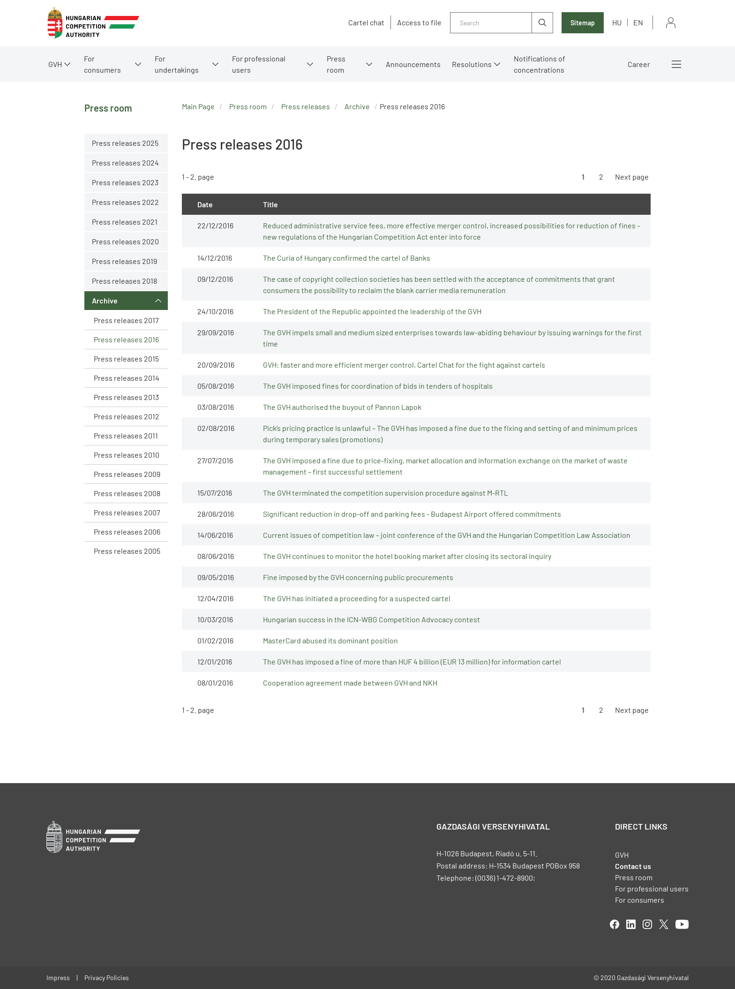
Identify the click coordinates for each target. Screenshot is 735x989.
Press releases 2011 (126, 435)
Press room (336, 64)
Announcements (413, 64)
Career (639, 64)
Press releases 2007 (127, 512)
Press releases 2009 (127, 473)
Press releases (305, 106)
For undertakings (177, 64)
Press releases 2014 (126, 377)
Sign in (670, 22)
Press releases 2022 (125, 201)
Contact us (633, 865)
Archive (105, 300)
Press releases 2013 (126, 397)
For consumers (102, 64)
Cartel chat (366, 22)
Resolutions (472, 64)
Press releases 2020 (125, 241)
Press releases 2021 (125, 221)
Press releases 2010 (126, 454)
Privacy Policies (106, 977)
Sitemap (582, 23)
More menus (676, 64)
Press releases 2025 (125, 142)
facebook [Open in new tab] (614, 924)
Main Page (198, 106)
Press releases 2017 (126, 320)
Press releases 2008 (127, 493)
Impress (58, 977)
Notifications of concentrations (539, 64)
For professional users (258, 64)
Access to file (419, 22)
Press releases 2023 (125, 182)
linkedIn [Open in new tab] (631, 924)
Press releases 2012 (126, 416)
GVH (55, 64)
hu (617, 22)
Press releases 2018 (124, 280)
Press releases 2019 (124, 261)
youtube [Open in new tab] (682, 924)
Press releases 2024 (125, 162)
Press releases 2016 (126, 339)
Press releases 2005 (127, 550)
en (638, 22)
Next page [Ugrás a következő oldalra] (632, 176)
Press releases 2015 (126, 358)
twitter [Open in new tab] (663, 924)
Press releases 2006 (127, 531)
